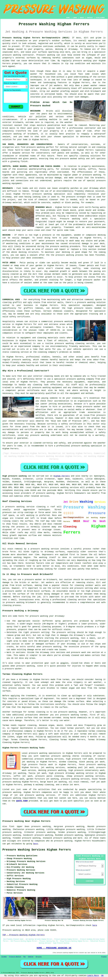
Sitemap (4, 956)
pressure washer (33, 580)
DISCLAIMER (100, 18)
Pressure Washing (15, 956)
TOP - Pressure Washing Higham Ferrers (23, 935)
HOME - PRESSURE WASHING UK (54, 948)
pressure (61, 632)
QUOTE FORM (22, 801)
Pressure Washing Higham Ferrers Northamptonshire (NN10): (36, 38)
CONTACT (90, 18)
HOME (68, 18)
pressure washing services (75, 779)
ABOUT (82, 18)
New (24, 956)
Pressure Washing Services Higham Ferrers (36, 849)
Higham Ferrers (62, 476)
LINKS (74, 18)
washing (97, 175)
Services (39, 956)
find (11, 826)
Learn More (93, 975)
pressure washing (11, 55)
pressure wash (78, 652)
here (35, 844)
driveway (94, 188)
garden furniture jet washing (42, 779)
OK (102, 975)
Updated (30, 956)
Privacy (104, 956)
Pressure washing (70, 219)
